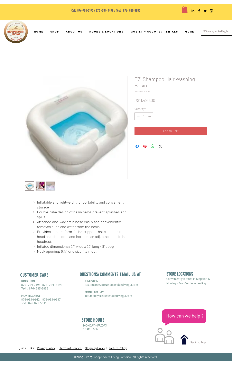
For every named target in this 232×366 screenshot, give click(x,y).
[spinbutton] (144, 116)
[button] (185, 9)
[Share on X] (160, 146)
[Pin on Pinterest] (144, 146)
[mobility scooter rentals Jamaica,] (193, 11)
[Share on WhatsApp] (152, 146)
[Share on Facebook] (137, 146)
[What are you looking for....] (217, 31)
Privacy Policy (46, 348)
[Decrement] (137, 116)
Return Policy (118, 348)
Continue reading (195, 283)
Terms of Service (70, 348)
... (207, 283)
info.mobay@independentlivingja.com (108, 296)
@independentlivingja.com (121, 285)
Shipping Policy (95, 348)
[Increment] (150, 116)
